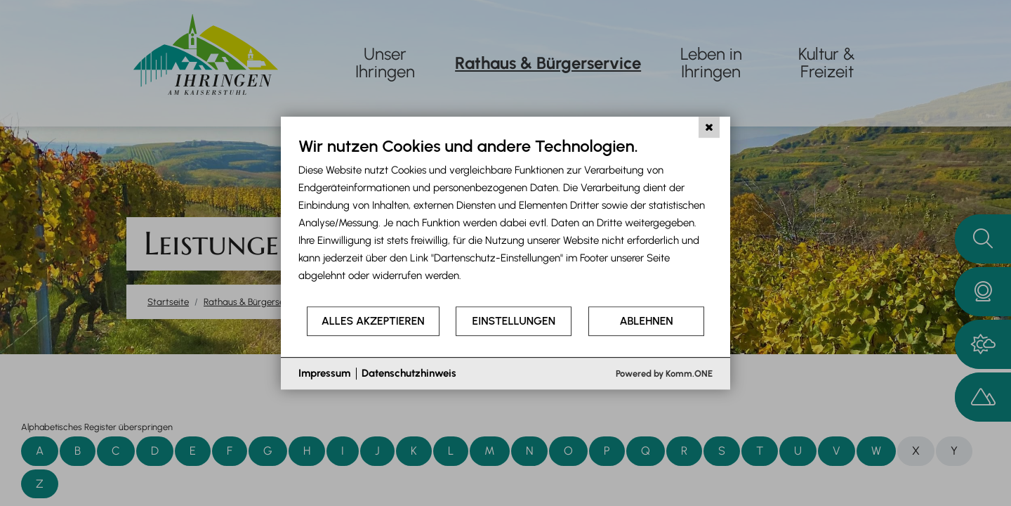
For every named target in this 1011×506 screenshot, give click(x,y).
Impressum (324, 373)
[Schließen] (709, 127)
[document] (505, 220)
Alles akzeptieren (373, 320)
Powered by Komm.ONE (664, 373)
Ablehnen (646, 320)
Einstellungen (514, 320)
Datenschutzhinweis (409, 373)
